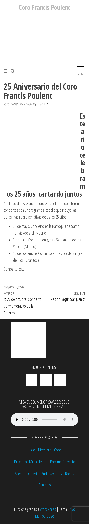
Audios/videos (52, 474)
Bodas (69, 474)
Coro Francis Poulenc (44, 7)
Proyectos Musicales (28, 461)
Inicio (31, 450)
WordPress (48, 509)
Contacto (44, 485)
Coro (57, 450)
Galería (33, 474)
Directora (44, 450)
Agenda (20, 286)
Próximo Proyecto (62, 461)
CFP (46, 104)
